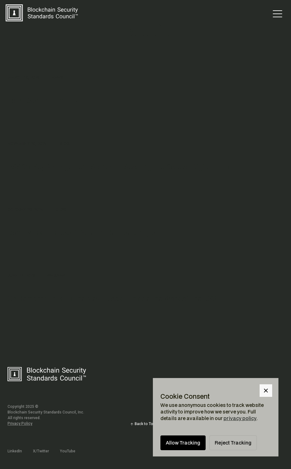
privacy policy (240, 418)
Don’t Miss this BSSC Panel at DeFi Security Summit (92, 233)
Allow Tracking (183, 442)
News (57, 77)
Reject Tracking (233, 442)
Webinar (56, 275)
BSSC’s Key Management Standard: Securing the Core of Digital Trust (120, 167)
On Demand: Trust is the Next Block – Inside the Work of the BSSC (114, 299)
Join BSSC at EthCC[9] (44, 101)
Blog (64, 143)
